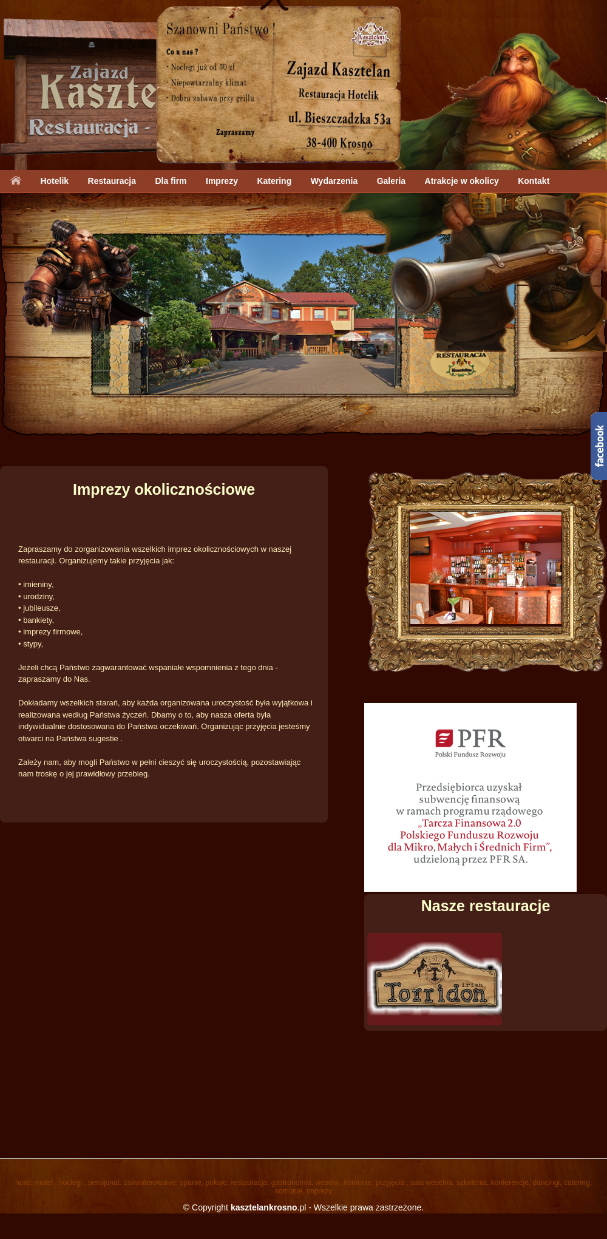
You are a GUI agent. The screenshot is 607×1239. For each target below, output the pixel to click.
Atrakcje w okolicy (462, 181)
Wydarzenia (334, 181)
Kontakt (533, 181)
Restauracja (112, 181)
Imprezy (222, 181)
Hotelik (54, 181)
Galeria (391, 181)
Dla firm (170, 181)
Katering (274, 181)
